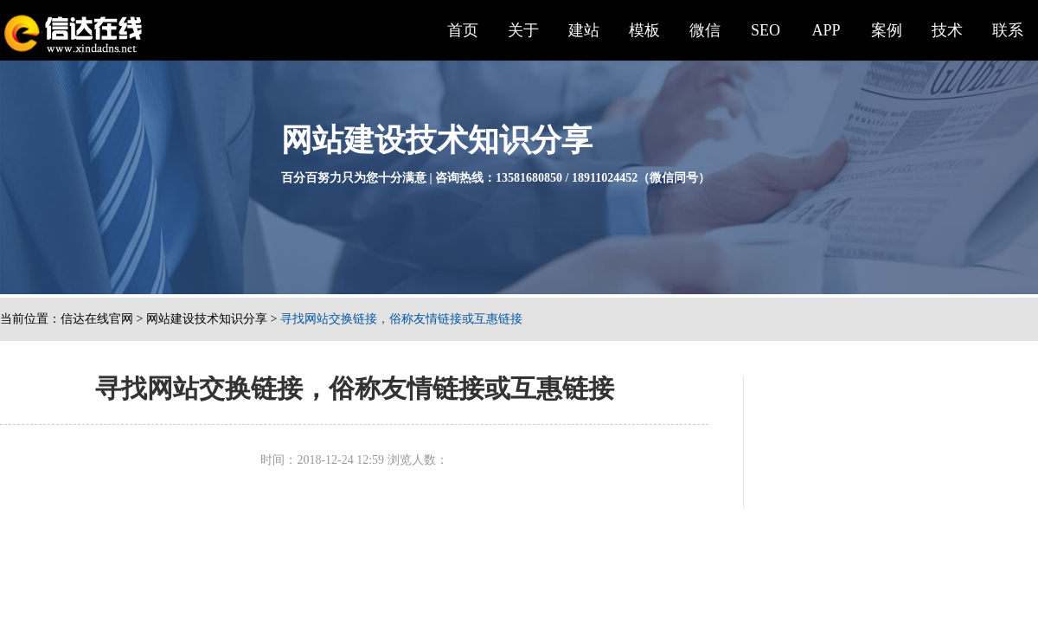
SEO (765, 30)
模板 (644, 30)
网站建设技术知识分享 (206, 318)
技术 (947, 30)
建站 (583, 30)
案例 (886, 30)
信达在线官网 (97, 318)
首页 (462, 30)
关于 (523, 30)
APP (825, 30)
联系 (1007, 30)
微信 (705, 30)
